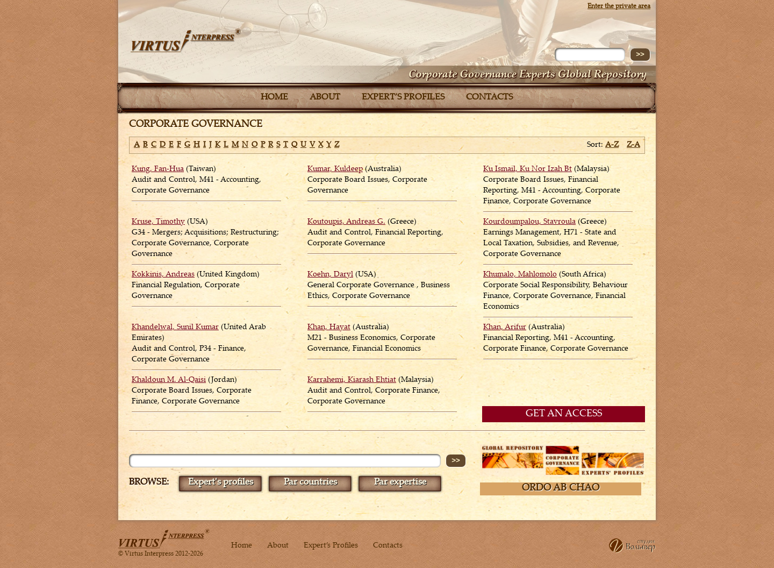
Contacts (489, 97)
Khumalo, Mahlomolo (520, 275)
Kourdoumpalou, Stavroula (529, 222)
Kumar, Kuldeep (335, 169)
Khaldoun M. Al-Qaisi (169, 380)
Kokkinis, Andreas (163, 275)
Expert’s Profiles (403, 97)
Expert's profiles (220, 482)
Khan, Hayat (328, 327)
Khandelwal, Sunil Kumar (175, 327)
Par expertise (400, 482)
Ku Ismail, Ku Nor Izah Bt (527, 169)
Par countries (310, 482)
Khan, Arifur (504, 327)
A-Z (612, 145)
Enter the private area (618, 6)
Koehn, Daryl (330, 275)
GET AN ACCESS (564, 414)
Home (274, 97)
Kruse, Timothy (158, 222)
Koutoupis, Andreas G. (346, 222)
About (325, 97)
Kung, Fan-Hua (158, 169)
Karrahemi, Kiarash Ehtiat (351, 380)
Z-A (633, 145)
